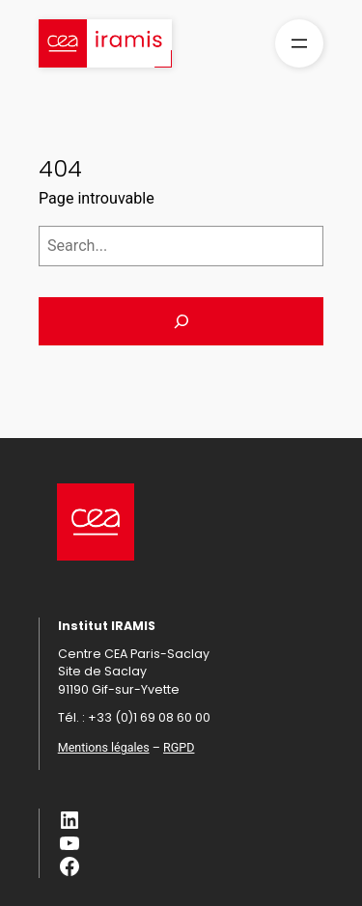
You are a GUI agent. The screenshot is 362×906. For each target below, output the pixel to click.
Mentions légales (104, 747)
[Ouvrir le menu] (299, 43)
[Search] (181, 321)
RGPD (178, 747)
